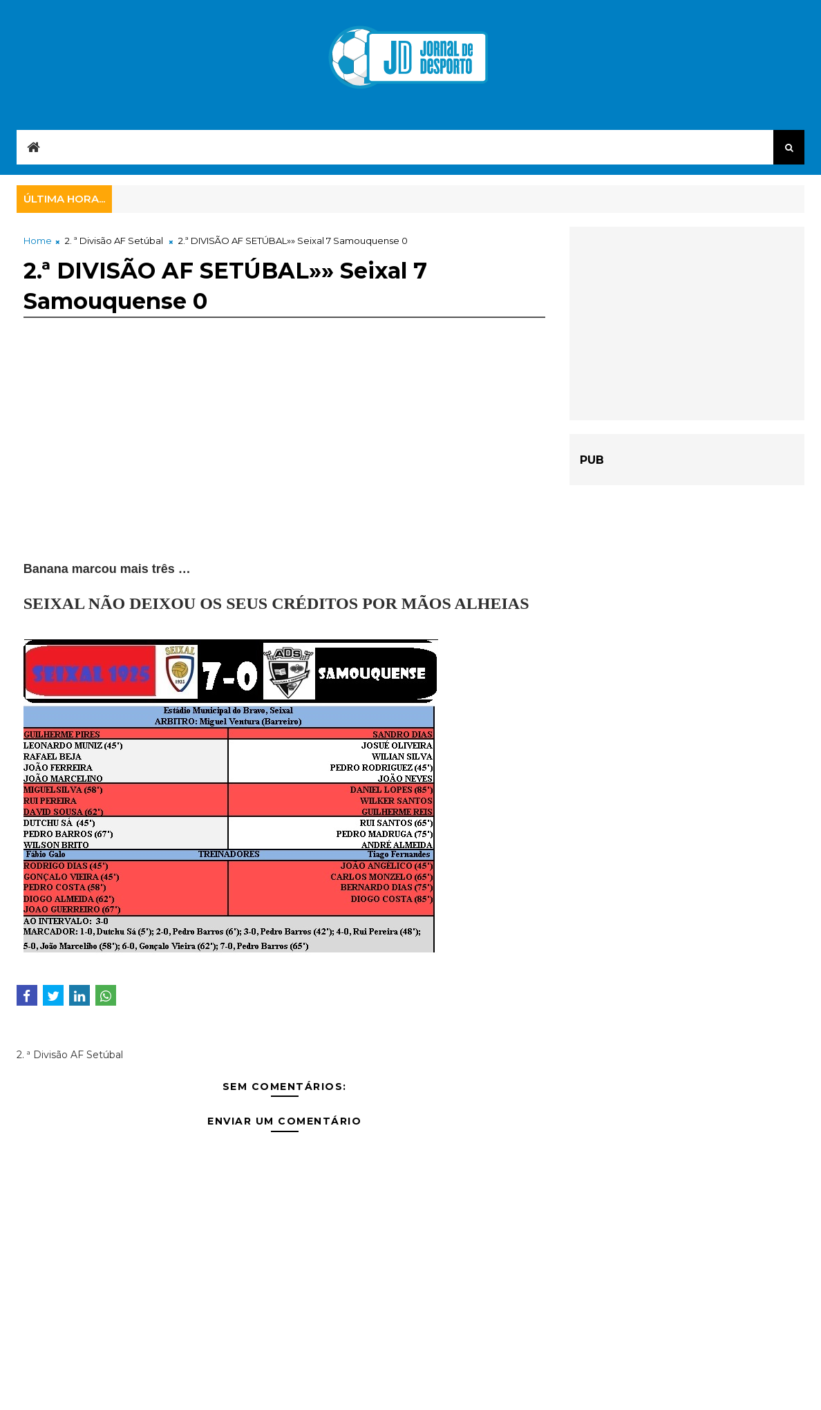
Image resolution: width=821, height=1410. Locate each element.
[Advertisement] (284, 464)
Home (37, 240)
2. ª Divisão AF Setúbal (114, 240)
